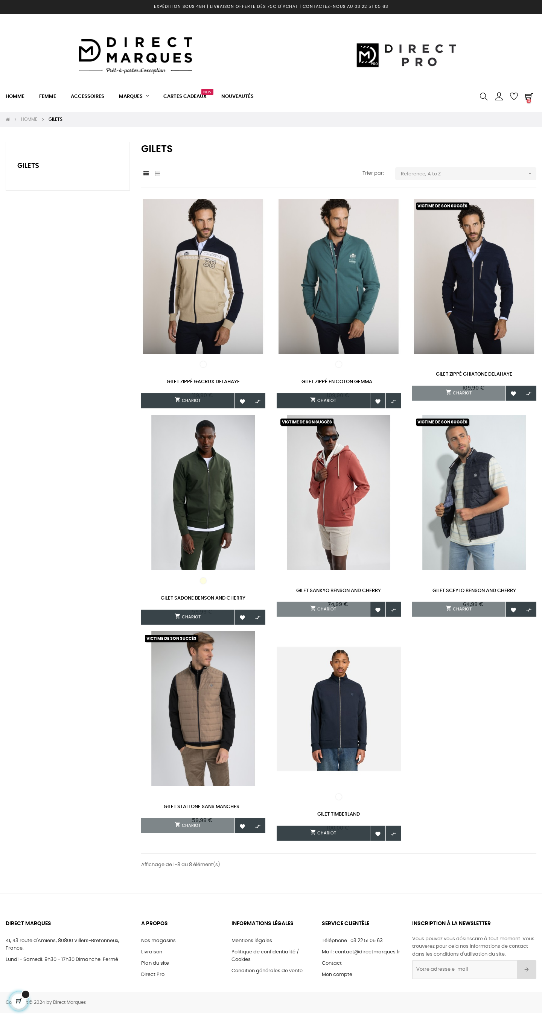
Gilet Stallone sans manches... (203, 811)
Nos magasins (158, 947)
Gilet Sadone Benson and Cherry (203, 600)
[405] (203, 364)
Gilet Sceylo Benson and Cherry (474, 592)
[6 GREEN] (339, 364)
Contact (332, 970)
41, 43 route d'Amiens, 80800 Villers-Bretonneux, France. (62, 951)
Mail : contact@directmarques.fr (361, 958)
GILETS (28, 166)
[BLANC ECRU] (203, 583)
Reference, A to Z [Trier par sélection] (468, 173)
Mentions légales (251, 947)
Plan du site (155, 970)
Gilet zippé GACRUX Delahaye (203, 381)
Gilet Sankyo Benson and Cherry (338, 592)
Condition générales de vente (267, 977)
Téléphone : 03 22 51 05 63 (352, 947)
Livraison (151, 958)
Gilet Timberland (338, 818)
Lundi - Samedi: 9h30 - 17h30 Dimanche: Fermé (62, 966)
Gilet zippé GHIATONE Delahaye (474, 374)
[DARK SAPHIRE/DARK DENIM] (339, 801)
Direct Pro (152, 981)
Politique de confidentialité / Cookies (265, 962)
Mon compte (337, 981)
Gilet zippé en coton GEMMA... (338, 381)
